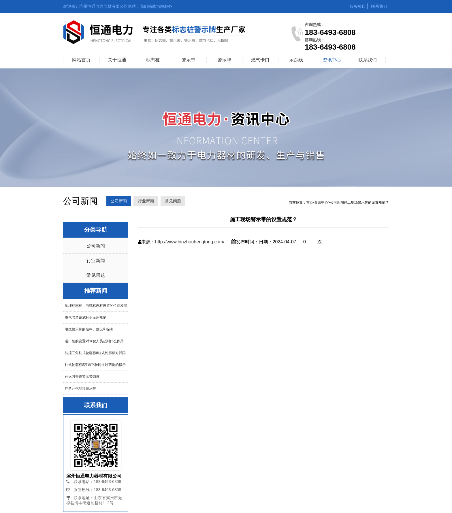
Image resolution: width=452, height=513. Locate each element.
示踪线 (296, 59)
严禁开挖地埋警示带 (80, 388)
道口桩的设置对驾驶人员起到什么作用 (94, 341)
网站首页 (81, 59)
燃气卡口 (260, 59)
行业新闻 (146, 201)
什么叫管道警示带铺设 (82, 377)
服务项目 (358, 6)
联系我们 (379, 6)
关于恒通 (117, 59)
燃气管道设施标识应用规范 (85, 317)
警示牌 (224, 59)
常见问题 (173, 201)
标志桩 (153, 59)
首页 (309, 202)
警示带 (188, 59)
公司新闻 (119, 201)
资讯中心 (332, 59)
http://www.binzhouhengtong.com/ (189, 241)
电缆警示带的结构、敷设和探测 (89, 329)
